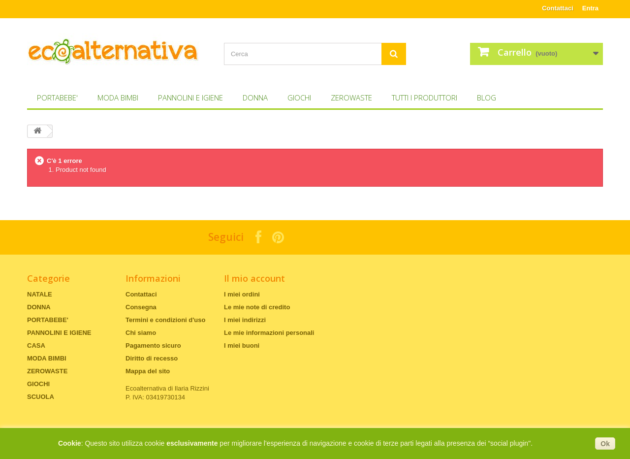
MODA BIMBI (117, 97)
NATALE (39, 294)
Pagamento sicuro (153, 345)
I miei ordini (242, 294)
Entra (590, 8)
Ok (605, 444)
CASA (36, 345)
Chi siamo (141, 332)
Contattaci (557, 8)
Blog (486, 97)
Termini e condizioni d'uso (165, 320)
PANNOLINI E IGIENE (190, 97)
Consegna (141, 307)
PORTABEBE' (57, 97)
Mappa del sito (148, 371)
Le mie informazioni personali (269, 332)
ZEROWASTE (351, 97)
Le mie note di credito (257, 307)
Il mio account (254, 278)
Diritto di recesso (152, 358)
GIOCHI (299, 97)
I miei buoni (241, 345)
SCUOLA (40, 396)
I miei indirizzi (245, 320)
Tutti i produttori (424, 97)
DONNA (255, 97)
